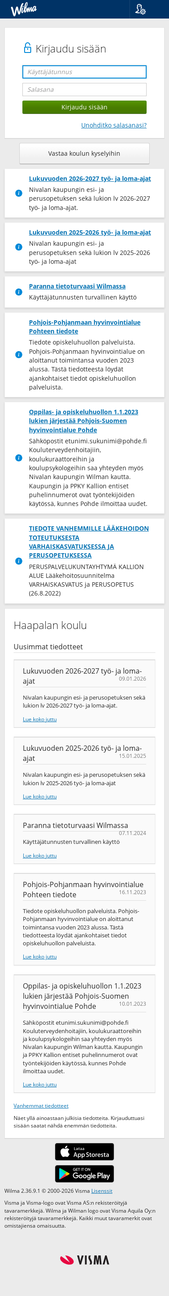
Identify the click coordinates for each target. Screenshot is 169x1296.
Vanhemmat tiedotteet (41, 1105)
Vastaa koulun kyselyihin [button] (84, 153)
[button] (145, 9)
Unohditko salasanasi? (114, 125)
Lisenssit (101, 1190)
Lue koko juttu (40, 719)
